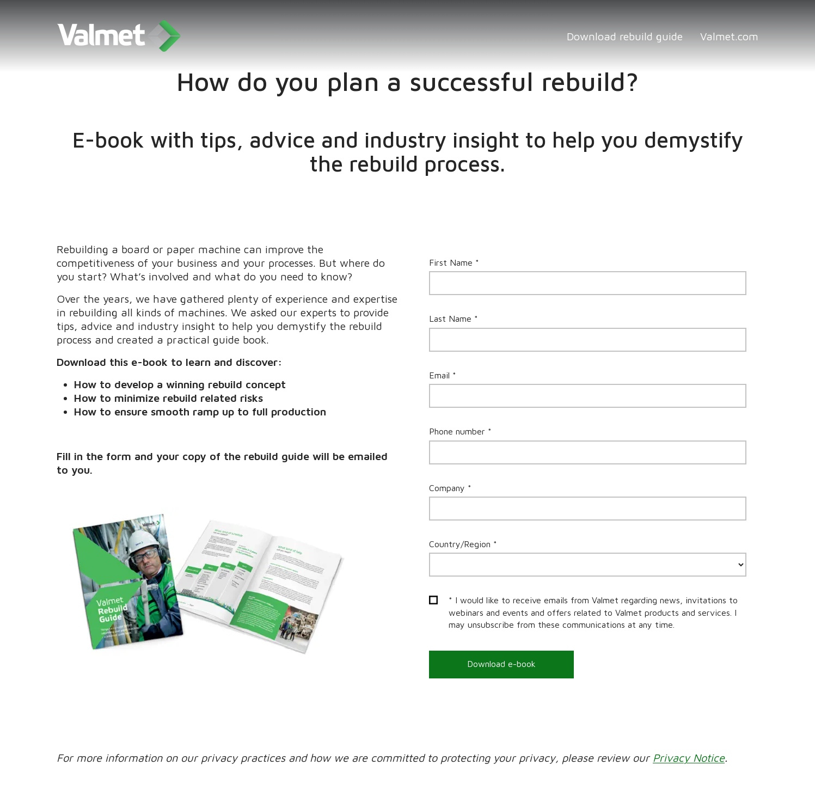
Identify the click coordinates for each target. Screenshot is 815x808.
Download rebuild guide (625, 36)
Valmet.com (729, 36)
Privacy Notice (689, 757)
